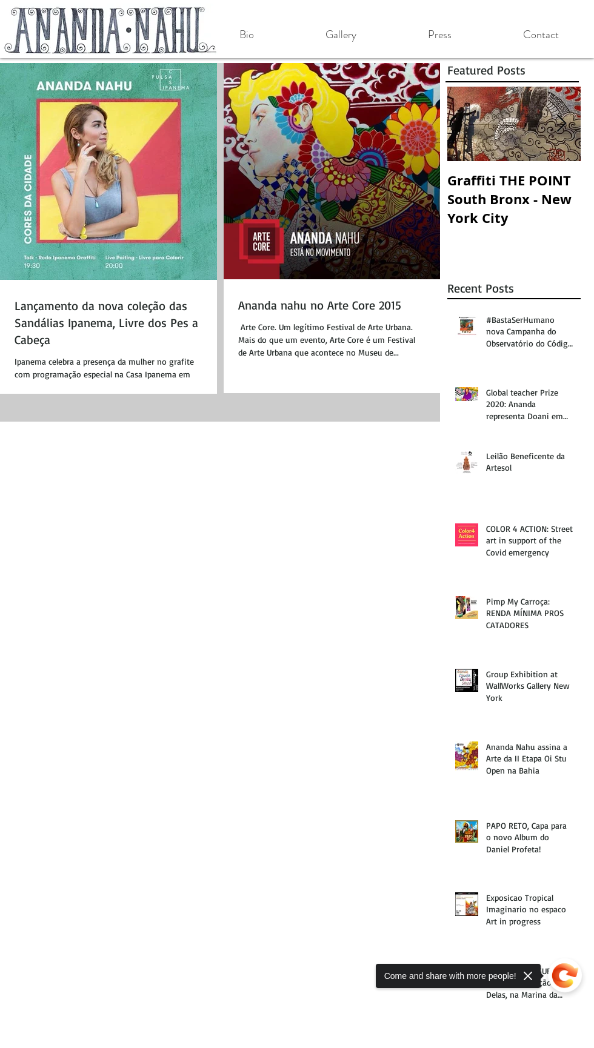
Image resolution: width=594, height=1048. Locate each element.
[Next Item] (561, 123)
